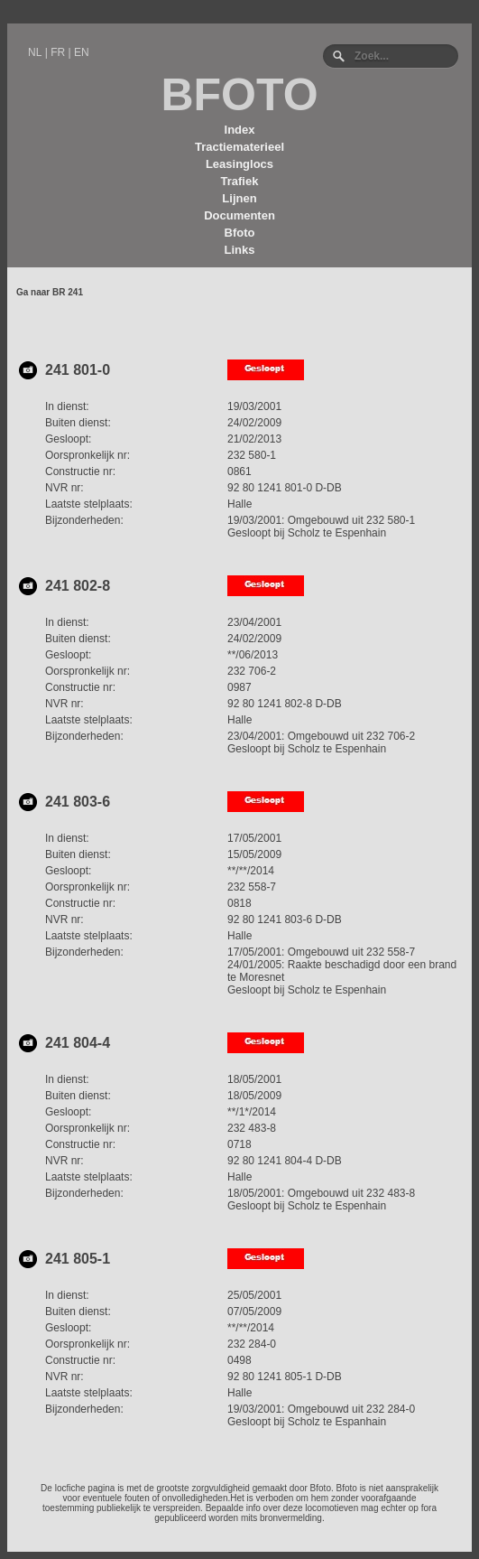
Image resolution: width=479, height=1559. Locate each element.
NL (34, 52)
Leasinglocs (239, 164)
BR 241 (67, 292)
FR (58, 52)
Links (240, 250)
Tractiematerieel (239, 147)
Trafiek (240, 181)
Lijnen (239, 198)
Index (240, 129)
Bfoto (240, 232)
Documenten (239, 215)
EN (81, 52)
